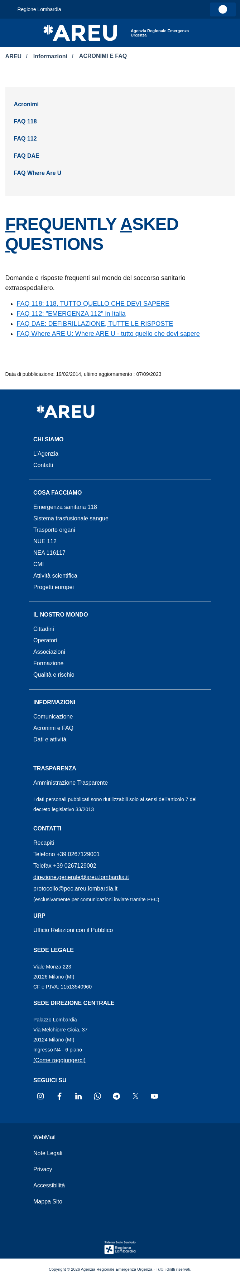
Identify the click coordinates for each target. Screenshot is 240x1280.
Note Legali (47, 1153)
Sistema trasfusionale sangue (71, 518)
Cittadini (43, 629)
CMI (38, 564)
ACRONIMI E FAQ (103, 56)
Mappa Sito (47, 1201)
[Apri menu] (10, 29)
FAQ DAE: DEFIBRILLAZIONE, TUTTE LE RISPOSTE (95, 323)
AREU (14, 56)
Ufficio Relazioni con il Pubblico (73, 930)
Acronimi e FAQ (53, 728)
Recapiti (43, 843)
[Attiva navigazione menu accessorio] (10, 9)
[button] (208, 33)
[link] (223, 9)
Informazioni (51, 56)
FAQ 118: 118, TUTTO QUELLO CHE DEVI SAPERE (93, 303)
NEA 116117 (49, 553)
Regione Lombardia (39, 9)
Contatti (43, 465)
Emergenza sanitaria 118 (65, 507)
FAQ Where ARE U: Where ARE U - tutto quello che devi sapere (108, 333)
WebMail (44, 1137)
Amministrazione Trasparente (70, 783)
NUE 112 (45, 541)
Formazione (48, 663)
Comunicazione (53, 716)
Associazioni (49, 652)
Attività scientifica (55, 576)
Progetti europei (53, 587)
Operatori (45, 640)
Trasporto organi (54, 530)
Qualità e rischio (54, 675)
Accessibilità (49, 1185)
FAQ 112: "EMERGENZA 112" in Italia (71, 313)
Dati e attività (49, 739)
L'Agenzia (45, 454)
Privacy (42, 1169)
